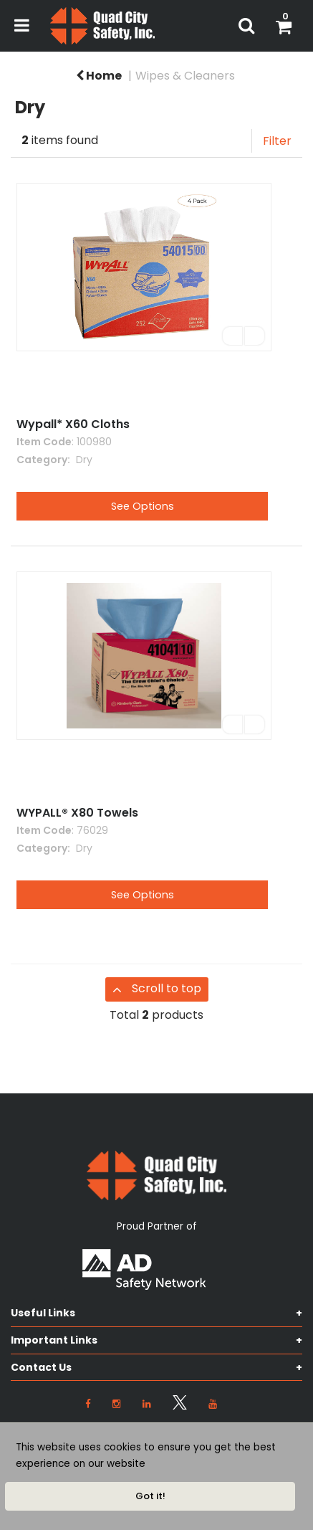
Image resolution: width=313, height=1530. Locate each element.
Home (99, 75)
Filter (277, 141)
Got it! (150, 1496)
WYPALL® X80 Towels (77, 812)
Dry (82, 459)
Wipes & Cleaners (185, 75)
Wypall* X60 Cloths (73, 424)
